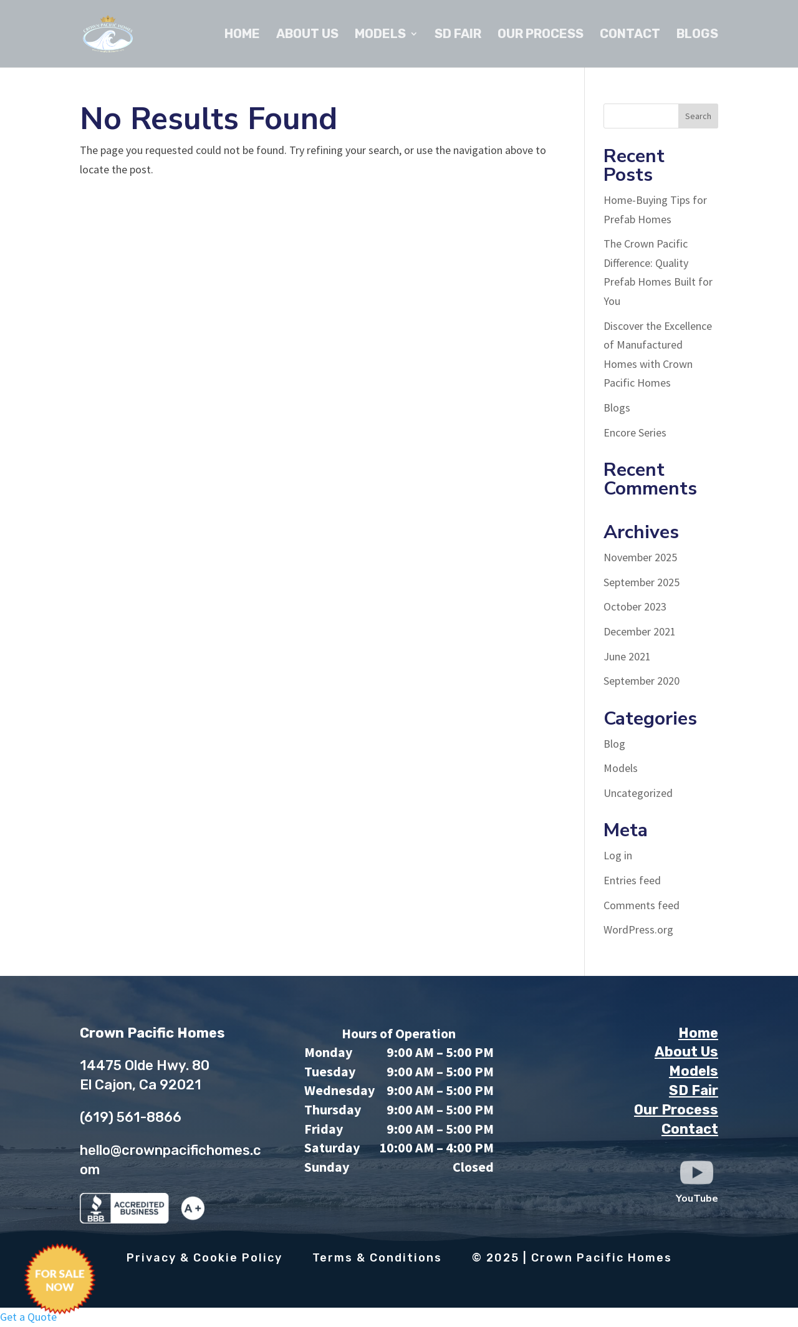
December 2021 (639, 631)
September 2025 (641, 582)
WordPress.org (638, 929)
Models (380, 35)
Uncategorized (638, 793)
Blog (614, 743)
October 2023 (634, 606)
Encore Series (634, 432)
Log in (617, 855)
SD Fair (458, 35)
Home (242, 35)
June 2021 (627, 656)
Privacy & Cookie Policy (204, 1258)
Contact (630, 35)
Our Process (541, 35)
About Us (307, 35)
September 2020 (641, 680)
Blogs (697, 35)
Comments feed (641, 905)
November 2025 (640, 557)
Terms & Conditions (377, 1258)
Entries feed (632, 880)
